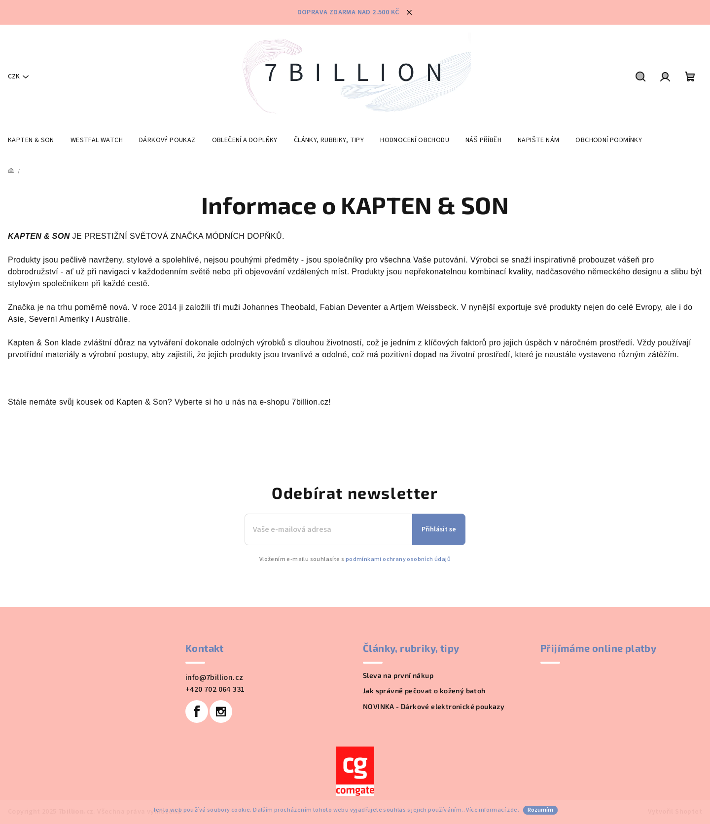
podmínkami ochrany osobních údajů (398, 559)
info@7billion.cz (214, 677)
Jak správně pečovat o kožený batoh (424, 690)
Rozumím (540, 810)
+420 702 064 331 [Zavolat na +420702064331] (215, 689)
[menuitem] (31, 140)
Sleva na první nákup (398, 675)
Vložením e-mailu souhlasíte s (355, 559)
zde (512, 810)
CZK (14, 76)
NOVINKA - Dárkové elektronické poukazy (433, 706)
